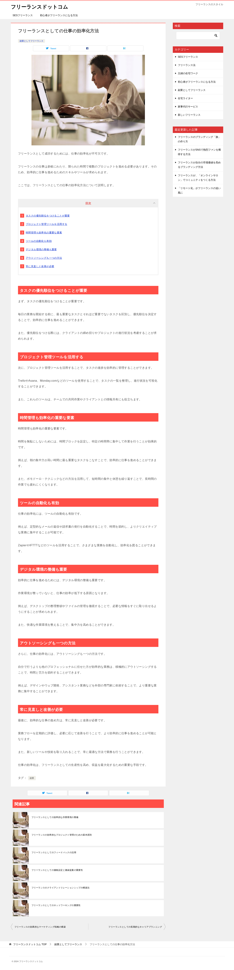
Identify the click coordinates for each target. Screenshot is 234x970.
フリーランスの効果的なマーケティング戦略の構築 (40, 927)
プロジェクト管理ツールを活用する (46, 224)
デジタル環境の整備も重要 (41, 249)
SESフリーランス (23, 15)
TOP (30, 944)
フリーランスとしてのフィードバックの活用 (54, 852)
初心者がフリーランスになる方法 (59, 15)
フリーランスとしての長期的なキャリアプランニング (135, 927)
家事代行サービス (188, 106)
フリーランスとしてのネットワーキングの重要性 (56, 905)
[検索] (198, 35)
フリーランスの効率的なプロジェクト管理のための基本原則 (62, 835)
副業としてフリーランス (31, 41)
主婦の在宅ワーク (188, 73)
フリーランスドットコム (41, 6)
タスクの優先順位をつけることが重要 (48, 215)
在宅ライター (185, 98)
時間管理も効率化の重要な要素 (44, 232)
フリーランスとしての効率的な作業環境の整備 (55, 817)
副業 (32, 778)
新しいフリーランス (189, 114)
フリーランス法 (186, 65)
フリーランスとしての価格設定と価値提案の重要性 (57, 870)
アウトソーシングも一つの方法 (44, 257)
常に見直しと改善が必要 (40, 266)
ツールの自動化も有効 (39, 241)
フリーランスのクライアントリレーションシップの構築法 (60, 887)
